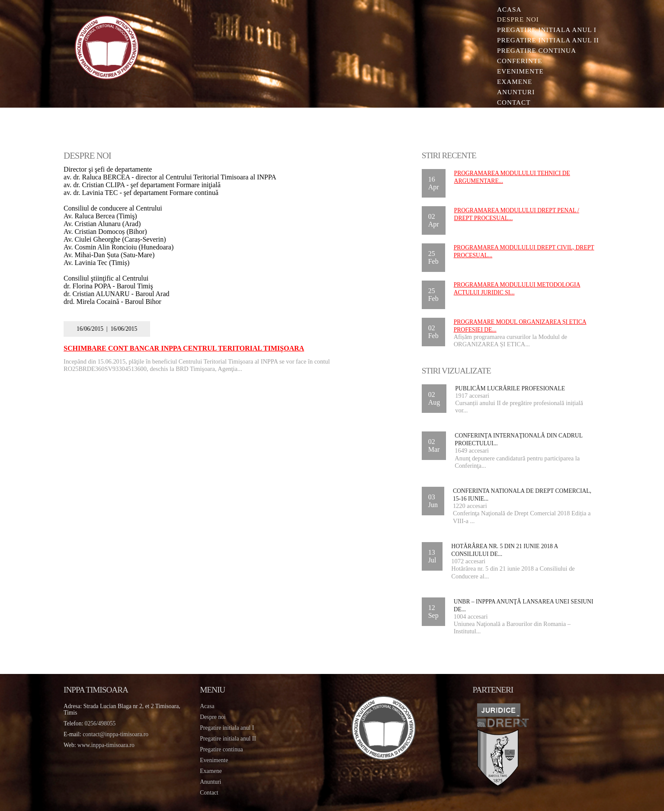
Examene (511, 82)
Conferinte (517, 61)
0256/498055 (103, 723)
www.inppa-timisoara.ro (108, 744)
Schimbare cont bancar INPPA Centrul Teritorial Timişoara (187, 348)
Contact (511, 102)
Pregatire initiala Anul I (544, 30)
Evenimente (517, 71)
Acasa (506, 9)
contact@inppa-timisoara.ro (118, 734)
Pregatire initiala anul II (229, 738)
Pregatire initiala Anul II (545, 40)
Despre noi (515, 19)
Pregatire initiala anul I (228, 727)
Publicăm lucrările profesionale (509, 388)
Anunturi (513, 92)
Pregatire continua (534, 50)
